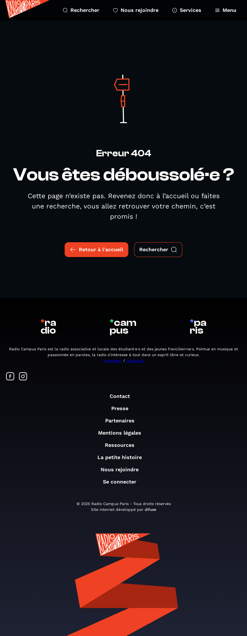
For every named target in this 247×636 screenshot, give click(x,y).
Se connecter (123, 482)
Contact (123, 396)
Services (186, 10)
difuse (150, 509)
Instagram (112, 360)
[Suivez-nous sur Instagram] (23, 377)
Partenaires (123, 421)
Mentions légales (123, 433)
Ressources (123, 445)
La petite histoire (122, 457)
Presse (123, 408)
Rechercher (81, 10)
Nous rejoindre (136, 10)
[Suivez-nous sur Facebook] (10, 377)
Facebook (135, 360)
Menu (225, 10)
